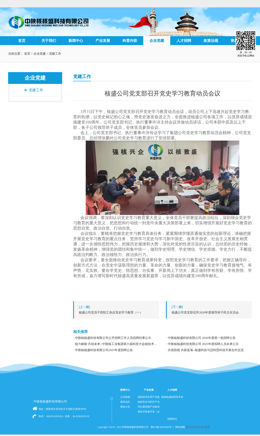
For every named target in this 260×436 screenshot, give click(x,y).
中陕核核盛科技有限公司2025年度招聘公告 (104, 350)
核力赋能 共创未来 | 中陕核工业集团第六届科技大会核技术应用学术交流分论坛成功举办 (117, 344)
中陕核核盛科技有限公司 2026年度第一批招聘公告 (202, 337)
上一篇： (117, 312)
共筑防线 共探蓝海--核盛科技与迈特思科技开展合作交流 (206, 350)
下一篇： (210, 312)
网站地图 (179, 427)
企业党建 (40, 53)
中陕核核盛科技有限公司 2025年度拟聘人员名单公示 (203, 344)
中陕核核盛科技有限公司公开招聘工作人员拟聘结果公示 (113, 337)
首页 (21, 41)
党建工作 (55, 53)
